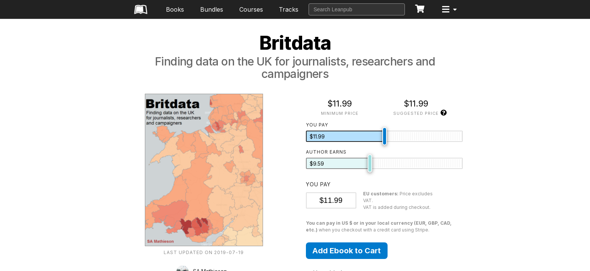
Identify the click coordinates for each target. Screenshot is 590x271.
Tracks (288, 9)
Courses (251, 9)
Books (175, 9)
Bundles (211, 9)
